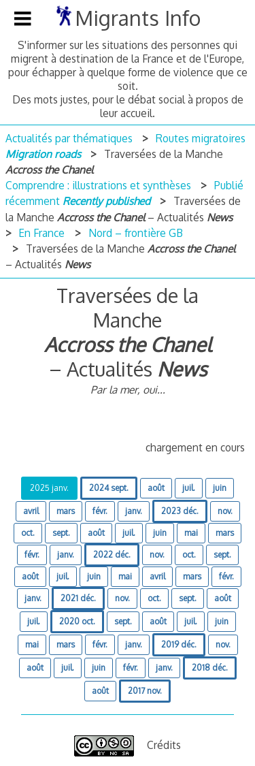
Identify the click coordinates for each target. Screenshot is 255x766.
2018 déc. (210, 668)
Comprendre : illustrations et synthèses (98, 185)
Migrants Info (138, 18)
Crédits (164, 745)
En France (41, 233)
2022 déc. (112, 554)
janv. (133, 511)
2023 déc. (180, 511)
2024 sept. (109, 488)
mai (191, 533)
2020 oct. (77, 621)
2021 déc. (78, 598)
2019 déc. (179, 644)
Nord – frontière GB (135, 233)
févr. (99, 511)
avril (31, 511)
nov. (225, 511)
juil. (188, 488)
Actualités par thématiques (69, 138)
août (156, 488)
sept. (61, 533)
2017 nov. (145, 691)
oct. (28, 533)
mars (65, 511)
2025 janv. (49, 488)
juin (219, 488)
